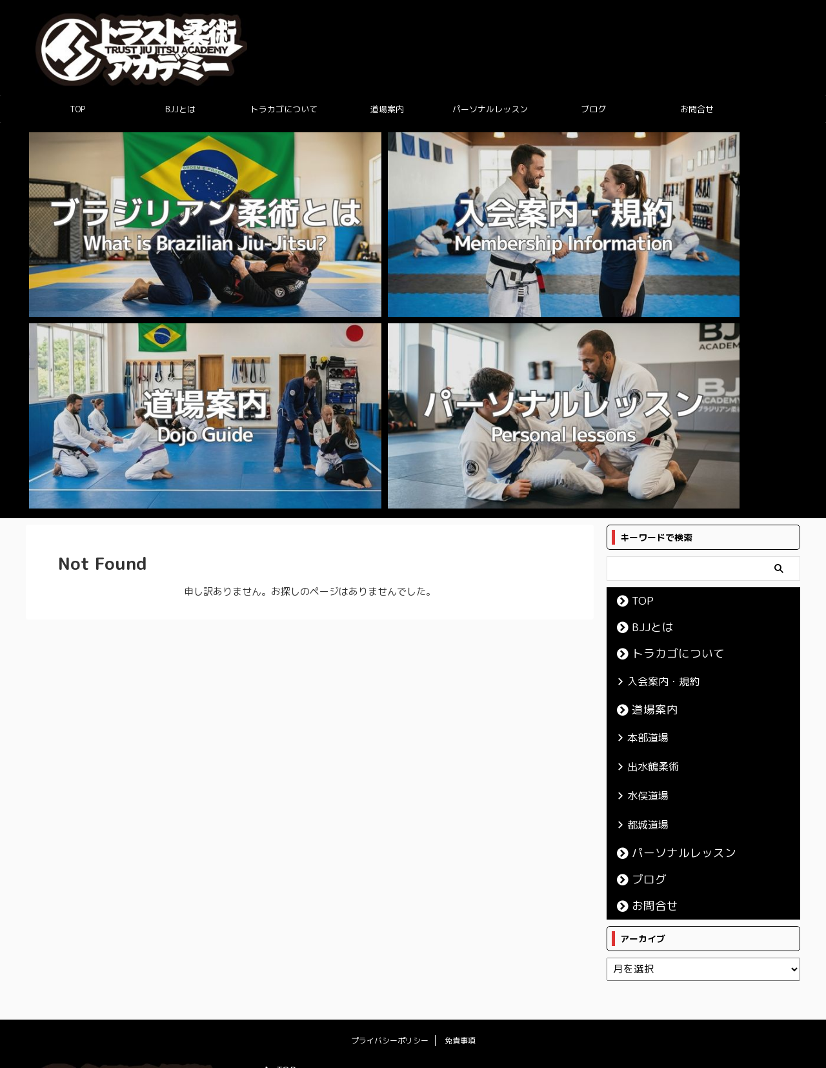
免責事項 (460, 749)
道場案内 (387, 109)
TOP (77, 109)
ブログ (593, 109)
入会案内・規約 (655, 402)
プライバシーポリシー (389, 749)
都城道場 (643, 535)
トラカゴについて (283, 109)
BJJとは (180, 109)
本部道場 (643, 455)
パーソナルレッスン (490, 109)
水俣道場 (643, 508)
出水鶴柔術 (647, 482)
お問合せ (697, 109)
